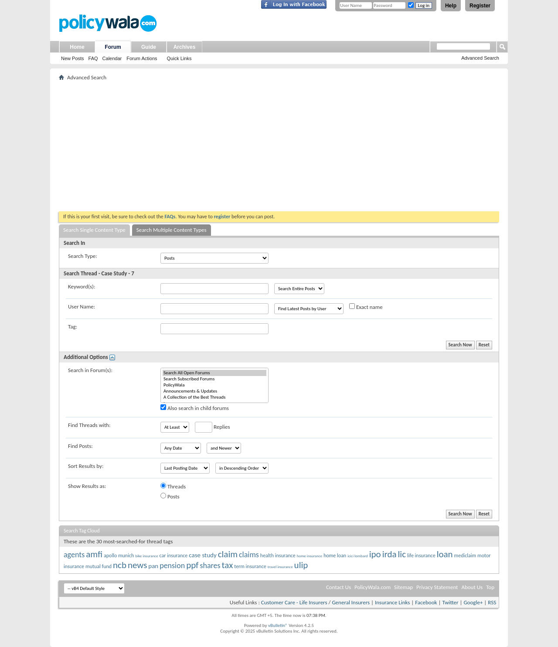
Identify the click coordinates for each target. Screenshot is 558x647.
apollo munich (119, 555)
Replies (212, 427)
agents (74, 554)
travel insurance (280, 566)
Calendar (112, 58)
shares (210, 565)
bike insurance (146, 555)
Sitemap (403, 587)
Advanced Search (480, 58)
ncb (119, 565)
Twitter (450, 602)
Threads (173, 486)
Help (450, 6)
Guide (148, 47)
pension (172, 565)
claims (249, 554)
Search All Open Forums (214, 373)
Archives (185, 47)
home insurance (310, 555)
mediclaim (465, 555)
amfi (94, 554)
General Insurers (351, 602)
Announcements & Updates (214, 391)
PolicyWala (214, 385)
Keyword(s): (81, 286)
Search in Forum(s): (90, 370)
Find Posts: (80, 446)
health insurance (278, 555)
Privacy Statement (437, 587)
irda (389, 554)
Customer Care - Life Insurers (294, 602)
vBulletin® (278, 625)
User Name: (81, 306)
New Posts (72, 58)
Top (490, 587)
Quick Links (179, 58)
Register (480, 6)
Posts (170, 496)
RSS (492, 602)
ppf (192, 565)
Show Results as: (87, 486)
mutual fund (98, 566)
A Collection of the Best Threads (214, 397)
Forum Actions (141, 58)
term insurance (250, 566)
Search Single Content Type (94, 230)
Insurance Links (392, 602)
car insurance (174, 555)
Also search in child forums (194, 407)
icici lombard (357, 555)
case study (202, 555)
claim (228, 554)
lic (402, 554)
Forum (113, 47)
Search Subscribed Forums (214, 379)
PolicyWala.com (372, 587)
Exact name (366, 306)
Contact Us (338, 587)
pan (153, 566)
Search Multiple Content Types (171, 230)
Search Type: (82, 256)
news (137, 565)
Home (77, 47)
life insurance (421, 555)
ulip (301, 565)
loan (445, 554)
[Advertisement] (279, 146)
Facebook (426, 602)
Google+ (473, 602)
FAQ (93, 58)
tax (227, 565)
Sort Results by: (85, 466)
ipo (375, 554)
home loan (334, 555)
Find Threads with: (89, 425)
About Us (472, 587)
